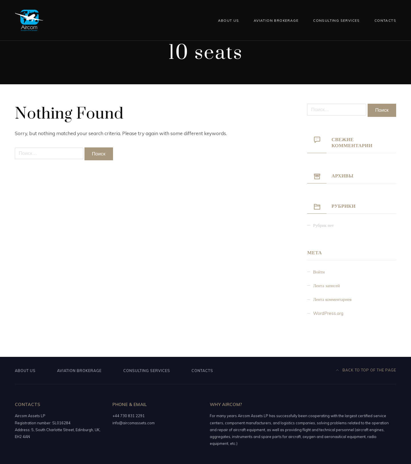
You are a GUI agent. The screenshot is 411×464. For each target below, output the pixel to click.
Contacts (385, 20)
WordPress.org (328, 313)
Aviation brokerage (276, 20)
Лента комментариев (332, 299)
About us (228, 20)
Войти (319, 272)
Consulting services (336, 20)
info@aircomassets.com (133, 423)
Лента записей (326, 285)
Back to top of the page (366, 370)
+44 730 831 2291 (128, 415)
